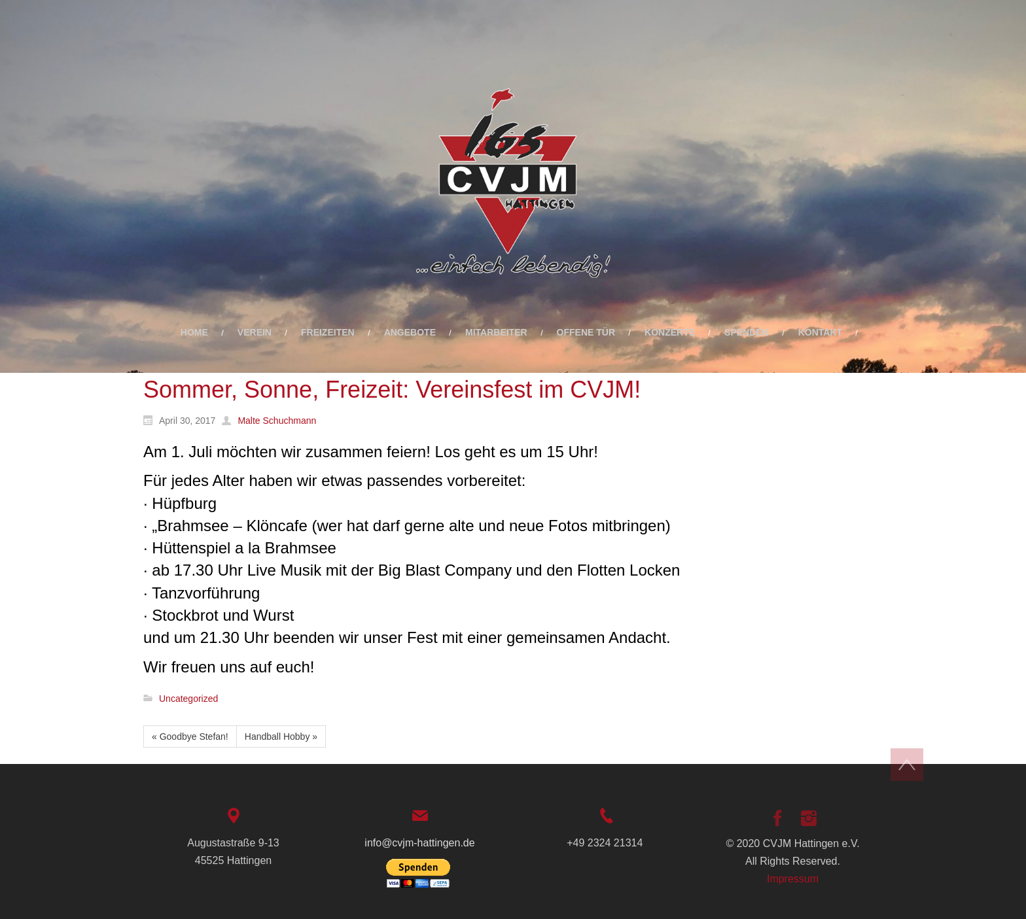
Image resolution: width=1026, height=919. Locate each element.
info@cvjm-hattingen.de (419, 842)
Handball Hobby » (281, 736)
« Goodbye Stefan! (190, 736)
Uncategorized (188, 698)
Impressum (793, 878)
